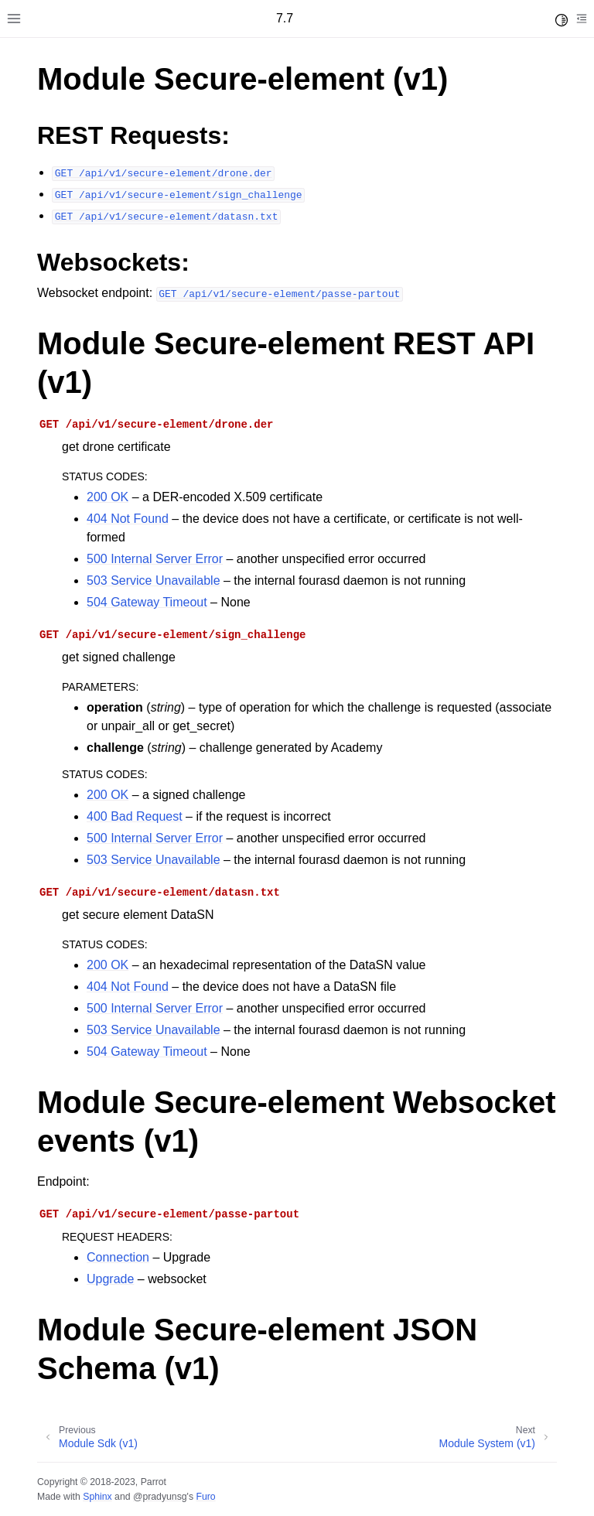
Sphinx (97, 1496)
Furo (205, 1496)
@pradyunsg (160, 1496)
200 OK (107, 497)
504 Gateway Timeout (147, 602)
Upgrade (110, 1279)
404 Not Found (128, 518)
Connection (118, 1257)
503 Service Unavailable (153, 580)
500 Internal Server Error (155, 558)
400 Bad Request (135, 816)
